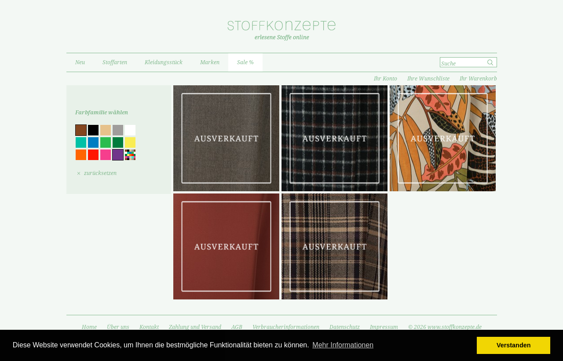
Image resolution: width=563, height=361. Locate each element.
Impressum (384, 327)
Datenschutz (344, 327)
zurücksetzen (100, 173)
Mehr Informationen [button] (342, 345)
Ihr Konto (385, 79)
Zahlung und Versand (195, 327)
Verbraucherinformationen (285, 327)
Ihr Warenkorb (478, 79)
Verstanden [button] (514, 345)
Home (89, 327)
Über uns (118, 327)
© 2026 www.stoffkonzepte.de (445, 327)
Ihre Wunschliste (428, 79)
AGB (236, 327)
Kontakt (149, 327)
